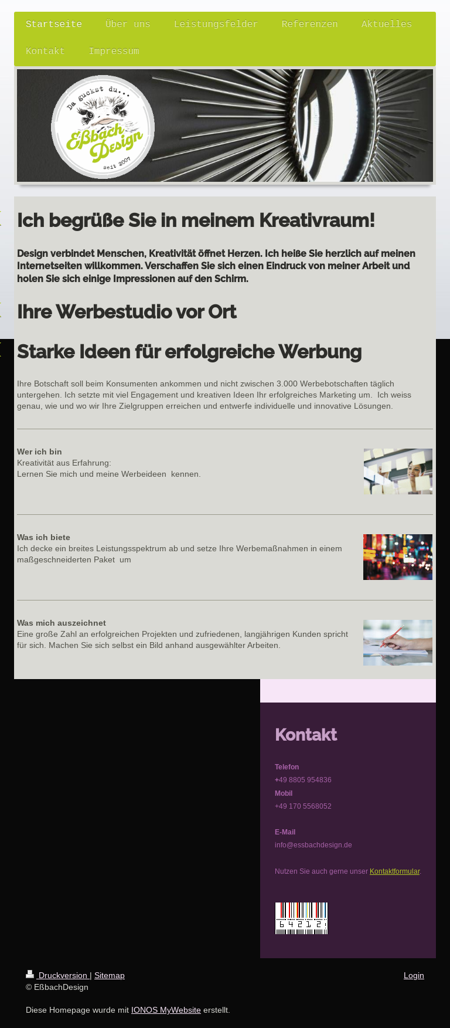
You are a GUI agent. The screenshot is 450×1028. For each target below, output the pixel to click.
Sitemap (109, 975)
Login (414, 975)
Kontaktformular (395, 871)
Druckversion (58, 975)
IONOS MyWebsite (166, 1010)
